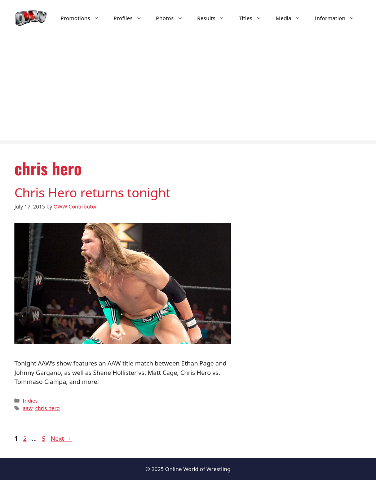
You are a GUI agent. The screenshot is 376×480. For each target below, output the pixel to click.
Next (61, 438)
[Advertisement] (188, 90)
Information (338, 18)
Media (292, 18)
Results (214, 18)
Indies (30, 400)
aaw (27, 408)
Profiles (131, 18)
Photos (173, 18)
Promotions (83, 18)
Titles (253, 18)
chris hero (47, 408)
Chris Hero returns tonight (92, 192)
